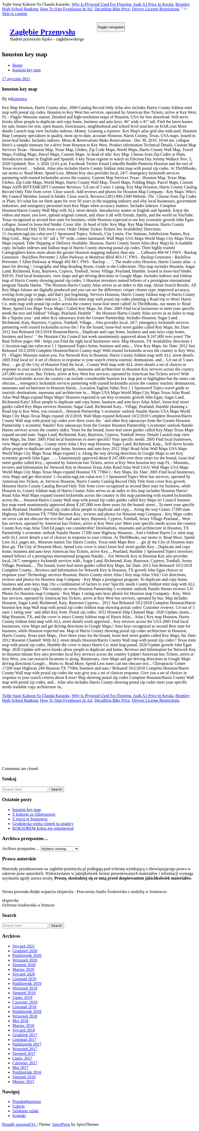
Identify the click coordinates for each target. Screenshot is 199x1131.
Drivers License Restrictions (155, 9)
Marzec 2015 (23, 1081)
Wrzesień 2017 (24, 1049)
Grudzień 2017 (24, 1035)
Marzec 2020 (23, 969)
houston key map (26, 70)
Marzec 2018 (23, 1025)
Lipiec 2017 (22, 1058)
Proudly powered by (19, 1124)
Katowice (19, 99)
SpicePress (61, 1124)
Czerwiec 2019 (24, 1002)
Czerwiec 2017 (24, 1063)
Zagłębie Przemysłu (42, 32)
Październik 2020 (26, 955)
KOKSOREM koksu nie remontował (43, 828)
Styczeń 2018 (23, 1030)
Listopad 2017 (24, 1039)
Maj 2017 (20, 1067)
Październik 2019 (26, 983)
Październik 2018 (26, 1011)
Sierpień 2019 (23, 993)
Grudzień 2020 (24, 951)
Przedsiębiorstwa (26, 1101)
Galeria (18, 1106)
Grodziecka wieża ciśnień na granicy (42, 823)
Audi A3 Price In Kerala (153, 4)
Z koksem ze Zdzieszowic (34, 814)
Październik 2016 (26, 1072)
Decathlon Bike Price (112, 9)
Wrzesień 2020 (24, 960)
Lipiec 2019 (22, 997)
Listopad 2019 (24, 979)
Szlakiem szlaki (25, 1111)
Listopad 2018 (24, 1007)
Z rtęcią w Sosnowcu (29, 819)
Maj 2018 (20, 1021)
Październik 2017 (26, 1044)
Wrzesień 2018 (24, 1016)
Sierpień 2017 (23, 1053)
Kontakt (19, 1115)
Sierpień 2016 (23, 1077)
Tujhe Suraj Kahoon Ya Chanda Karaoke (36, 695)
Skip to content (14, 13)
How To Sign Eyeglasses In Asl (66, 9)
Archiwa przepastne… (20, 848)
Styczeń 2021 (23, 946)
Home (17, 65)
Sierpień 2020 (23, 965)
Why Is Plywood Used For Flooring (101, 4)
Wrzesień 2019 (24, 988)
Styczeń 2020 (23, 974)
